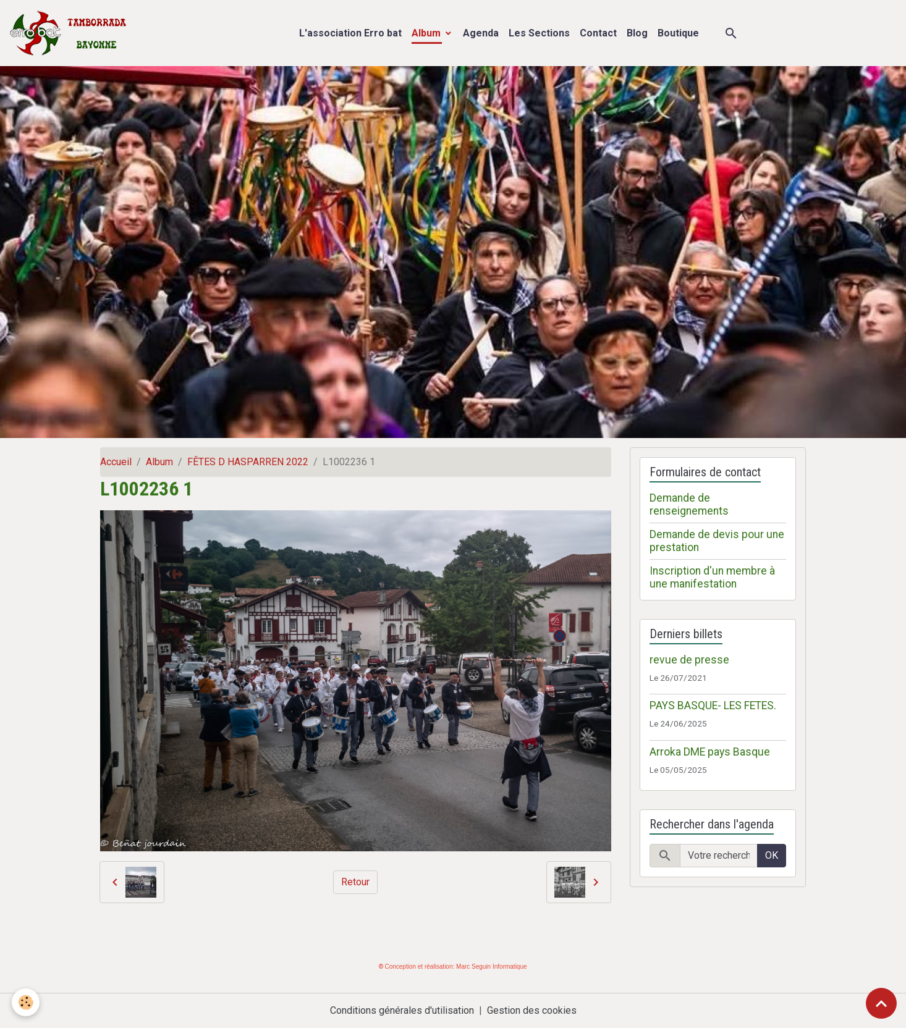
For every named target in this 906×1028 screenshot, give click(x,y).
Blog (637, 33)
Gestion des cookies (532, 1010)
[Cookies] (26, 1002)
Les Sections (539, 33)
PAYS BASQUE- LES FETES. (713, 705)
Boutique (678, 33)
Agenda (481, 33)
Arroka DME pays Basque (710, 752)
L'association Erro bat (350, 33)
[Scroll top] (881, 1003)
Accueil (116, 462)
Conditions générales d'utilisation (402, 1010)
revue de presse (689, 660)
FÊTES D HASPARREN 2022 (247, 462)
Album (427, 33)
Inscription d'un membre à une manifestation (712, 577)
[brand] (71, 33)
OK (771, 855)
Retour (355, 882)
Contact (598, 33)
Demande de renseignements (689, 504)
